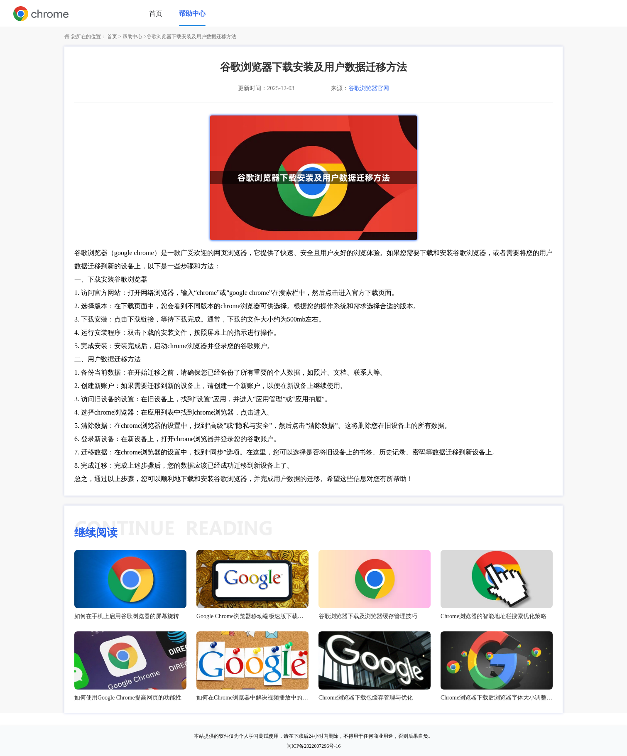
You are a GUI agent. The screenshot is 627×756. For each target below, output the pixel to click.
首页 (155, 13)
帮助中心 (192, 13)
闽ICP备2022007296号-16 (314, 746)
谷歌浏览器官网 (368, 88)
